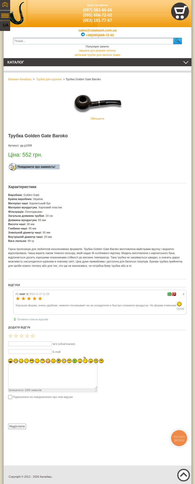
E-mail (56, 351)
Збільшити (97, 106)
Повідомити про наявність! (36, 166)
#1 (17, 293)
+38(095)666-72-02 (97, 35)
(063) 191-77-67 (97, 20)
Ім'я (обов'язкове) (64, 343)
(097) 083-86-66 (97, 10)
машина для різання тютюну (97, 50)
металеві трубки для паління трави (97, 54)
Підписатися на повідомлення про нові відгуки (43, 396)
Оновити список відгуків (32, 319)
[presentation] (46, 411)
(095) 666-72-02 (97, 15)
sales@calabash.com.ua (97, 30)
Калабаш (15, 12)
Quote (180, 308)
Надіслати (17, 426)
